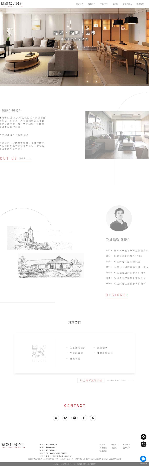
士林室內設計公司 (51, 459)
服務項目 (91, 4)
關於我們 (79, 4)
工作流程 (104, 4)
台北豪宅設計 (65, 459)
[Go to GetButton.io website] (143, 463)
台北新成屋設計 (102, 459)
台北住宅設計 (89, 459)
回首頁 (102, 444)
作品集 (115, 4)
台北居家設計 (77, 459)
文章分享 (127, 4)
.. (82, 464)
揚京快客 (66, 464)
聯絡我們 (140, 4)
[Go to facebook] (143, 459)
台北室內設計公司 (35, 459)
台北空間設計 (115, 459)
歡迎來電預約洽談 (121, 380)
